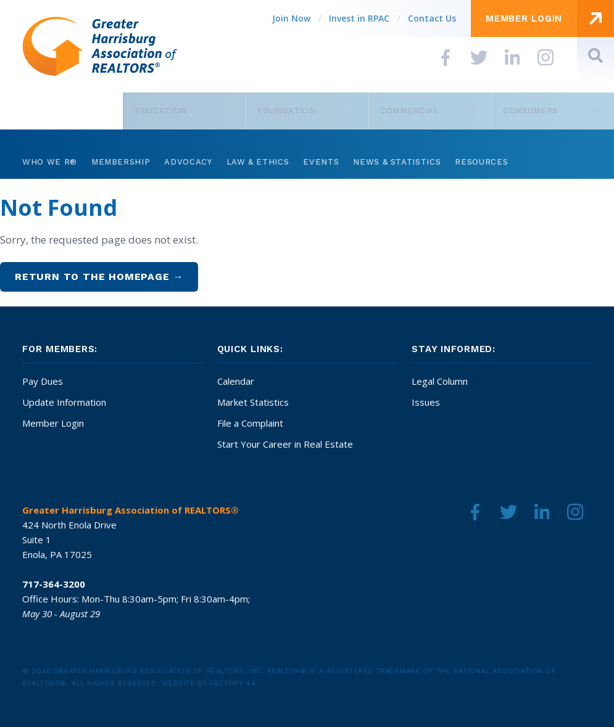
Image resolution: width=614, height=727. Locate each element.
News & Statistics (397, 161)
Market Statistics (253, 402)
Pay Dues (42, 381)
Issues (426, 402)
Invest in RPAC (359, 18)
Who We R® (49, 161)
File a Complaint (250, 423)
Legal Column (440, 381)
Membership (121, 161)
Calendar (235, 381)
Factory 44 (233, 684)
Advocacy (188, 161)
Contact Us (432, 18)
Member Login (53, 423)
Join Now (291, 18)
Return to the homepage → (99, 276)
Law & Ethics (257, 161)
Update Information (64, 402)
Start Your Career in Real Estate (285, 444)
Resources (481, 161)
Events (321, 161)
